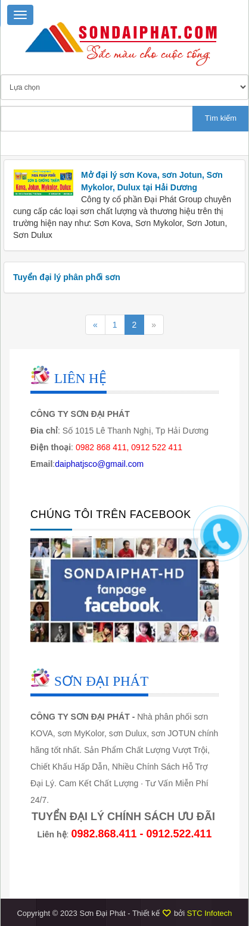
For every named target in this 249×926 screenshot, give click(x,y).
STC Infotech (209, 913)
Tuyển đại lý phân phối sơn (66, 277)
